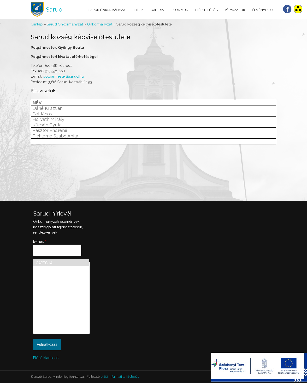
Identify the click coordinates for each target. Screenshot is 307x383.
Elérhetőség (206, 10)
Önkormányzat (99, 24)
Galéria (157, 10)
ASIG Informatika (113, 376)
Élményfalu (262, 10)
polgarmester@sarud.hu (63, 76)
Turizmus (179, 10)
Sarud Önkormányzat (108, 10)
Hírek (139, 10)
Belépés (133, 376)
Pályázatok (235, 10)
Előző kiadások (46, 358)
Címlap (37, 24)
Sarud (54, 9)
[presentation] (55, 314)
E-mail (39, 241)
